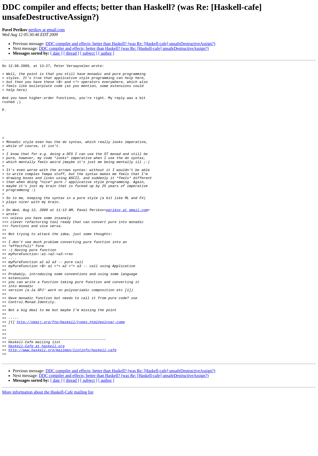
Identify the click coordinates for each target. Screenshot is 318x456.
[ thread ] (71, 53)
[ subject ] (88, 53)
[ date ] (56, 53)
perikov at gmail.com (47, 29)
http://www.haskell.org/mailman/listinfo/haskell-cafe (62, 407)
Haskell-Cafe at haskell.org (36, 402)
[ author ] (106, 53)
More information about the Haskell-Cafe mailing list (47, 451)
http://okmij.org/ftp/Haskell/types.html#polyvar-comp (71, 373)
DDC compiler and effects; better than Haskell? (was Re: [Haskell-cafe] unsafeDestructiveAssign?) (130, 43)
